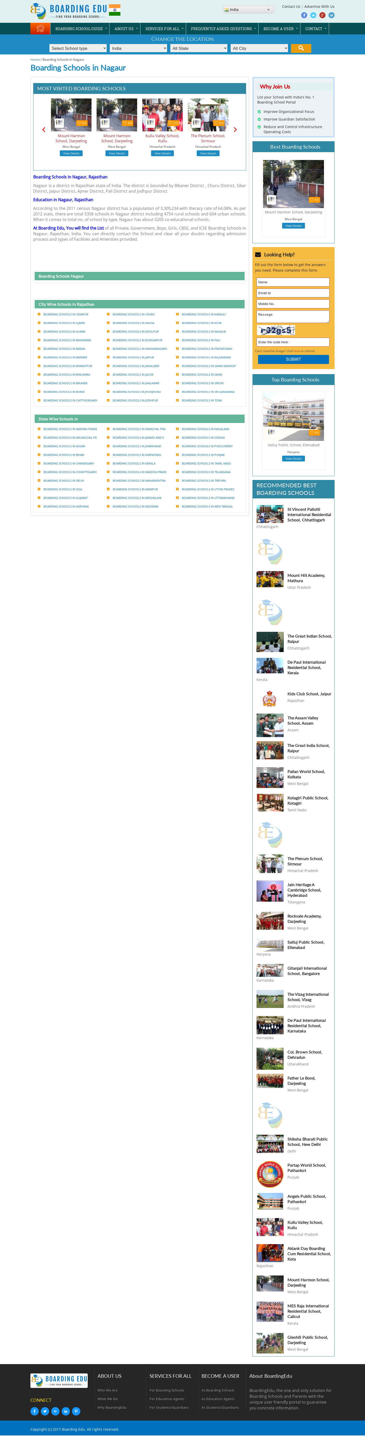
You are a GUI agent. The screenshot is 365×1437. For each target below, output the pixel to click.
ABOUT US (124, 28)
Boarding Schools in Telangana (203, 472)
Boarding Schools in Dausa (130, 323)
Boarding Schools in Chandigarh (66, 463)
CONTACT (314, 28)
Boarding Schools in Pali (198, 340)
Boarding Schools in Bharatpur (65, 366)
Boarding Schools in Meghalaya (134, 498)
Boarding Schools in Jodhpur (132, 400)
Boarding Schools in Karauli (201, 314)
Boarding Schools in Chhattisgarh (67, 472)
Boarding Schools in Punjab (200, 455)
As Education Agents (218, 1400)
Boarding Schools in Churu (131, 314)
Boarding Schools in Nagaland (202, 429)
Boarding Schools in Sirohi (200, 383)
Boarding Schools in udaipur (63, 314)
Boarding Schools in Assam (61, 446)
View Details (71, 153)
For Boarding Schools (167, 1391)
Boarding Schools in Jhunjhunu (134, 392)
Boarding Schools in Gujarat (63, 498)
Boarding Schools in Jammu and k (135, 437)
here (297, 352)
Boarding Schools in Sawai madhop (206, 366)
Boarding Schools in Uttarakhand (205, 498)
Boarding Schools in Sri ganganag (205, 392)
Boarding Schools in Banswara (64, 340)
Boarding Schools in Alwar (61, 331)
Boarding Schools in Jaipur (130, 357)
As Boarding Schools (218, 1391)
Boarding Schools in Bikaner (62, 383)
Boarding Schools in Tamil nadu (203, 463)
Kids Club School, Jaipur (309, 695)
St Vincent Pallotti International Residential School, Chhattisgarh (309, 516)
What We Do (108, 1400)
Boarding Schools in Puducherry (204, 446)
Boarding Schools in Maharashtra (136, 480)
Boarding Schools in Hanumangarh (137, 349)
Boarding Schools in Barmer (62, 357)
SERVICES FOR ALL (162, 28)
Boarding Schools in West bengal (204, 506)
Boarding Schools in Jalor (130, 374)
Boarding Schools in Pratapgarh (204, 349)
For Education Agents (167, 1400)
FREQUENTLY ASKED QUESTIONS (221, 28)
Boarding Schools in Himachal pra (136, 429)
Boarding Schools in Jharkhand (134, 446)
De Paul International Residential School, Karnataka (306, 1027)
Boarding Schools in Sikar (199, 374)
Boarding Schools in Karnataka (134, 455)
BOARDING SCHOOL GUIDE (79, 28)
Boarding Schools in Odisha (200, 437)
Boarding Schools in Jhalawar (133, 383)
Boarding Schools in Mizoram (132, 506)
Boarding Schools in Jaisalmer (133, 366)
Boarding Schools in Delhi (61, 480)
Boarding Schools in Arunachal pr (67, 437)
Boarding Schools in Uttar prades (205, 489)
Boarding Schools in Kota (199, 323)
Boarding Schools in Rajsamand (203, 357)
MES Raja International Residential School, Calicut (308, 1312)
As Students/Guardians (220, 1409)
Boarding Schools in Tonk (199, 400)
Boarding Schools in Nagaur (201, 331)
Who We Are (107, 1391)
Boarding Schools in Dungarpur (134, 340)
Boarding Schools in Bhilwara (64, 374)
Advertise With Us (319, 6)
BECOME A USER (279, 28)
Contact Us (291, 6)
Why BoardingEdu (112, 1409)
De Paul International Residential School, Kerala (306, 669)
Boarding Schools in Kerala (131, 463)
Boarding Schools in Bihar (61, 455)
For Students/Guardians (169, 1409)
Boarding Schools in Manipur (132, 489)
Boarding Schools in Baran (61, 349)
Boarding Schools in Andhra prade (67, 429)
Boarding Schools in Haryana (63, 506)
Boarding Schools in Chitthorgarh (67, 400)
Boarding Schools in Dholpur (133, 331)
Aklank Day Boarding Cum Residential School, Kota (309, 1255)
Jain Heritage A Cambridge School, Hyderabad (304, 891)
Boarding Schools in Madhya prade (137, 472)
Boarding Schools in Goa (60, 489)
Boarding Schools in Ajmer (61, 323)
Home (35, 59)
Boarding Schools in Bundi (61, 392)
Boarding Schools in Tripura (201, 480)
